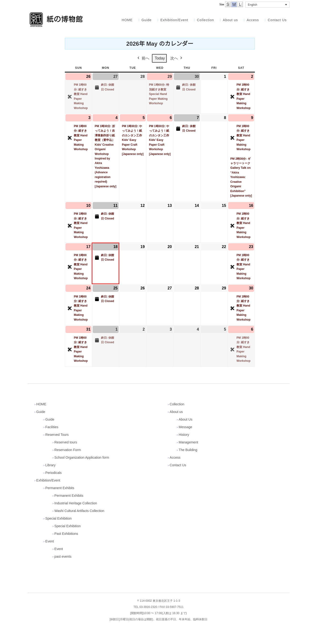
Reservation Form (67, 450)
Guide (40, 412)
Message (185, 427)
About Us (185, 419)
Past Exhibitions (66, 534)
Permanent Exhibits (59, 488)
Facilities (51, 427)
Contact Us (178, 465)
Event (49, 541)
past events (62, 556)
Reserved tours (65, 442)
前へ (142, 58)
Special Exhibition (58, 518)
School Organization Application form (81, 457)
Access (175, 457)
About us (176, 412)
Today (160, 58)
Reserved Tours (57, 435)
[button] (267, 5)
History (184, 435)
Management (188, 442)
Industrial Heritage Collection (75, 503)
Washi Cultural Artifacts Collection (79, 511)
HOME (41, 404)
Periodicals (53, 473)
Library (50, 465)
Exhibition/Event (48, 480)
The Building (188, 450)
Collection (177, 404)
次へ (176, 58)
